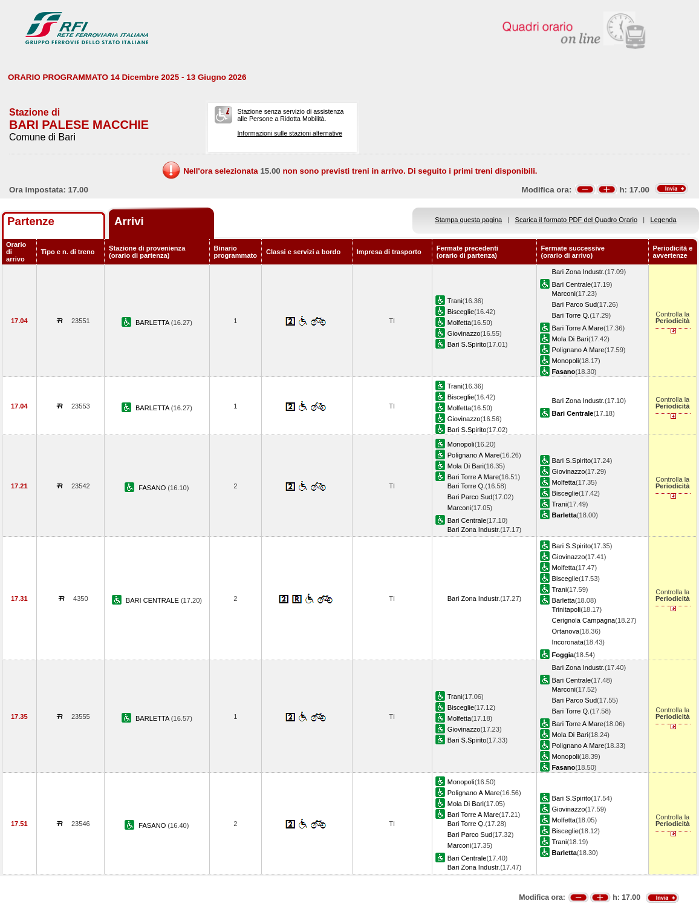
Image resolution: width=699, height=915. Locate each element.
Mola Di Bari (570, 339)
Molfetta (459, 322)
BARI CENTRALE (153, 600)
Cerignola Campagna (584, 620)
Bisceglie (460, 311)
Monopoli (565, 360)
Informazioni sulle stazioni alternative (289, 133)
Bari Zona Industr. (578, 271)
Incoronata (568, 642)
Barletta (563, 600)
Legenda (664, 219)
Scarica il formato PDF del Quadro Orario (576, 219)
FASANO (152, 487)
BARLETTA (153, 322)
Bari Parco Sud (574, 304)
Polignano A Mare (578, 349)
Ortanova (566, 631)
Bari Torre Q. (571, 315)
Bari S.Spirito (467, 344)
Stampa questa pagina (468, 219)
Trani (455, 300)
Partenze (30, 221)
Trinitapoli (566, 609)
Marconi (564, 293)
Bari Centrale (571, 284)
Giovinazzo (464, 333)
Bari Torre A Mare (577, 328)
